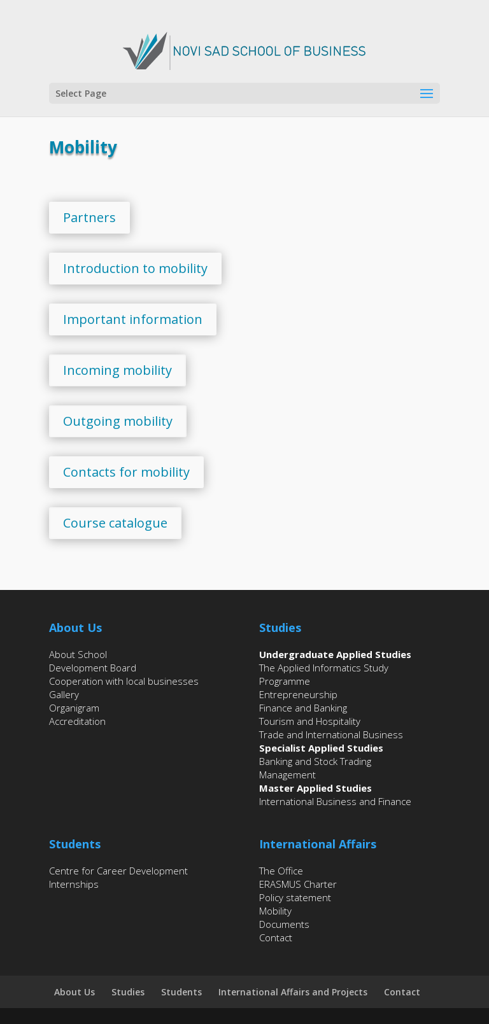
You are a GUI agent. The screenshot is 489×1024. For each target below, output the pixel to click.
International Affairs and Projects (292, 992)
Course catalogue (115, 522)
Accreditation (77, 721)
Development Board (92, 667)
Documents (284, 924)
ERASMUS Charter (298, 884)
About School (78, 654)
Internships (74, 884)
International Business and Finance (335, 801)
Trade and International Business (331, 734)
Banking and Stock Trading (315, 761)
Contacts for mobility (126, 471)
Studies (128, 992)
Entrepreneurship (298, 694)
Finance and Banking (303, 707)
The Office (281, 870)
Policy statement (295, 897)
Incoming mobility (117, 370)
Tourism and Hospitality (309, 721)
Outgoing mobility (118, 421)
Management (287, 774)
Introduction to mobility (135, 268)
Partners (89, 217)
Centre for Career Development (118, 870)
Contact (275, 937)
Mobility (275, 910)
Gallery (64, 694)
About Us (74, 992)
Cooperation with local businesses (124, 681)
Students (181, 992)
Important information (132, 319)
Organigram (74, 707)
